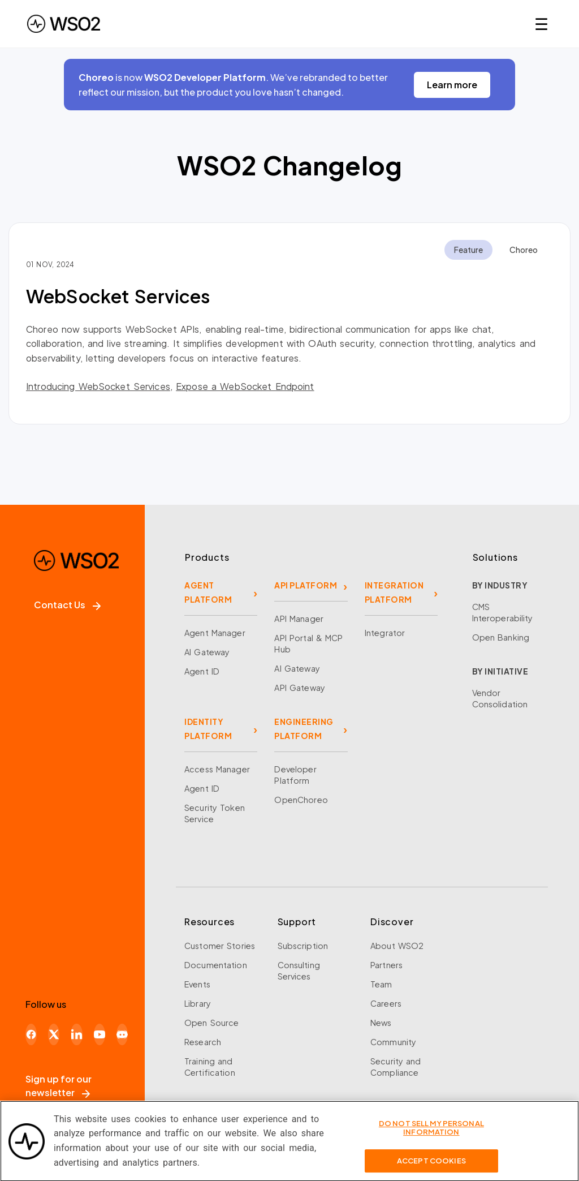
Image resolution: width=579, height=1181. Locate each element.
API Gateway (299, 687)
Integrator (385, 633)
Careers (385, 1003)
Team (381, 984)
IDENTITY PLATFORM (208, 728)
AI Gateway (207, 652)
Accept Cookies (431, 1167)
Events (197, 984)
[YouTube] (99, 1034)
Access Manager (217, 769)
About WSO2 (397, 945)
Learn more (452, 85)
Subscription (303, 945)
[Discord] (122, 1034)
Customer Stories (219, 945)
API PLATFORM (305, 585)
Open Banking (501, 637)
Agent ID (201, 671)
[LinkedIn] (76, 1034)
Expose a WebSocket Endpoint (245, 386)
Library (197, 1003)
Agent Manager (214, 633)
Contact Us (67, 605)
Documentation (215, 965)
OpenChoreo (300, 800)
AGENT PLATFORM (208, 592)
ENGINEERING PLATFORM (304, 728)
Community (393, 1042)
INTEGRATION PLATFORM (394, 592)
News (381, 1022)
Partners (386, 965)
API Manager (298, 618)
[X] (53, 1034)
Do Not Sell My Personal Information (431, 1135)
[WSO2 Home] (63, 24)
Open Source (211, 1022)
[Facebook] (31, 1034)
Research (202, 1042)
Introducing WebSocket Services (98, 386)
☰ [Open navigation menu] (541, 23)
